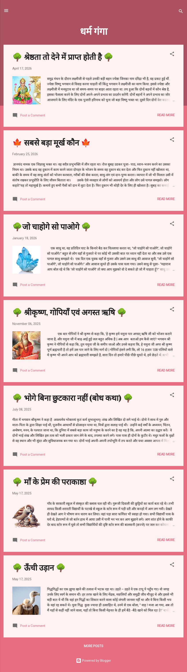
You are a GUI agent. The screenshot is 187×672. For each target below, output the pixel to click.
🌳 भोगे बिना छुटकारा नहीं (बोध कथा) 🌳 (72, 397)
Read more (166, 115)
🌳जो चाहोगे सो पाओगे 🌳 (51, 226)
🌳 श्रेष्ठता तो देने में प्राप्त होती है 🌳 (62, 56)
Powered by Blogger (93, 661)
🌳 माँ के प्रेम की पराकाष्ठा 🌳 (55, 481)
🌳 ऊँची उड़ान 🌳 (39, 567)
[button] (172, 54)
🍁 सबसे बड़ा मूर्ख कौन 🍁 (51, 142)
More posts (93, 646)
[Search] (180, 12)
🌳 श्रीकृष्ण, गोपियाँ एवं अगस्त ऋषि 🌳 (69, 312)
